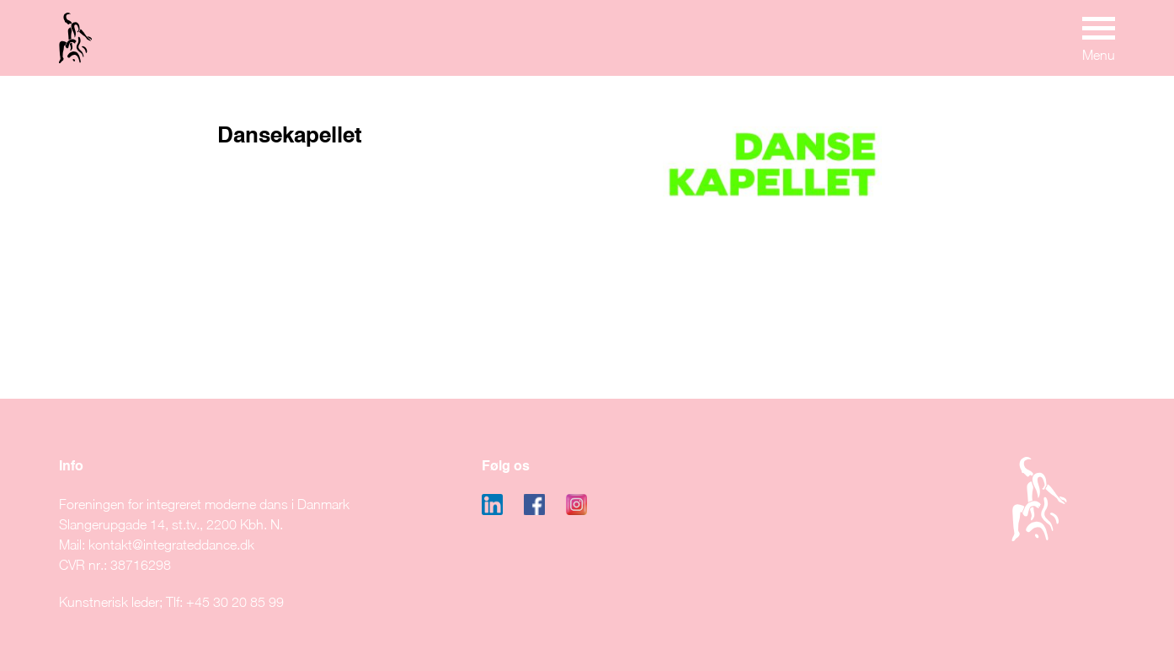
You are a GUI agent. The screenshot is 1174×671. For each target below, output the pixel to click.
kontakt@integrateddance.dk (171, 544)
